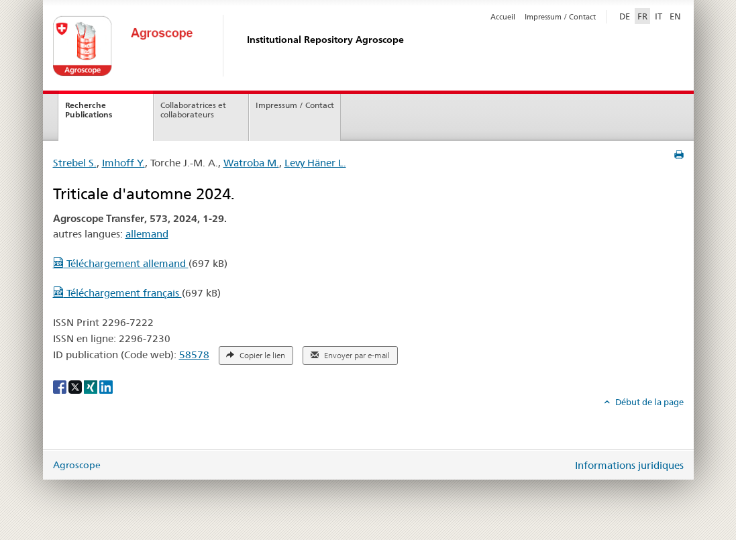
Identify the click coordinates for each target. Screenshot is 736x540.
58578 (194, 354)
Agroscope (77, 465)
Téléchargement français (117, 292)
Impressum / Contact (560, 16)
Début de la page (648, 401)
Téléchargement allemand (121, 263)
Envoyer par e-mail (350, 355)
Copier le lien (255, 355)
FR (642, 16)
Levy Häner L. (315, 162)
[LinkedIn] (106, 386)
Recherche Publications (88, 110)
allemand (146, 233)
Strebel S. (75, 162)
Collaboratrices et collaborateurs (193, 110)
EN (675, 16)
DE (626, 15)
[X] (76, 386)
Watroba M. (251, 162)
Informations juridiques (629, 465)
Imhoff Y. (123, 162)
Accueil (502, 16)
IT (658, 16)
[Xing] (91, 386)
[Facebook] (60, 386)
